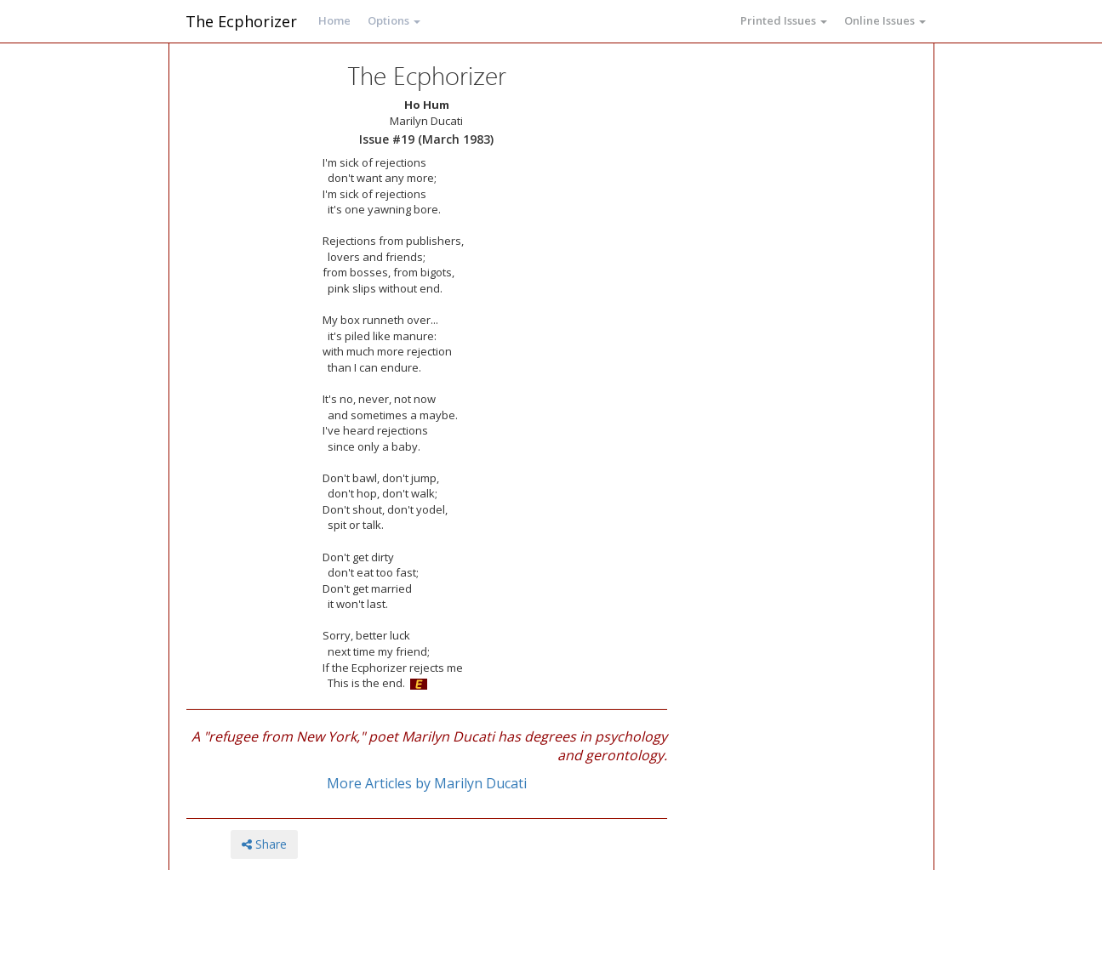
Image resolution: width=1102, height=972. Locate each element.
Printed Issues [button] (783, 20)
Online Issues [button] (885, 20)
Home (334, 20)
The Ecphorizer (241, 21)
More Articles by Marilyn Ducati (427, 783)
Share (264, 844)
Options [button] (394, 20)
